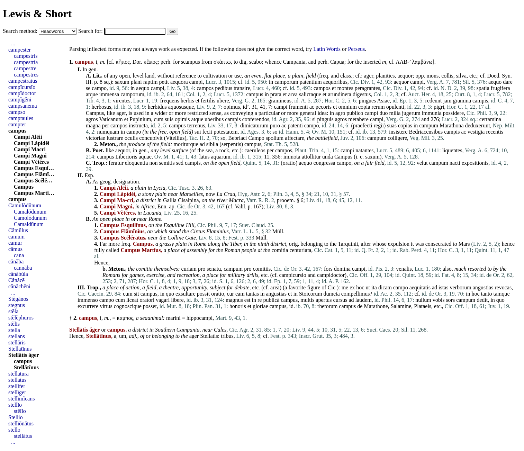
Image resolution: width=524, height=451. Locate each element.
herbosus (101, 107)
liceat (132, 300)
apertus (324, 300)
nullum (423, 300)
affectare (294, 138)
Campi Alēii (28, 137)
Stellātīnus (20, 349)
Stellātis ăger (23, 355)
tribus (227, 336)
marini (173, 318)
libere (177, 300)
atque (92, 94)
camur (15, 243)
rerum (378, 107)
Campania (294, 62)
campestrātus (22, 81)
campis (480, 100)
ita (374, 287)
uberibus (214, 119)
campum (428, 125)
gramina (462, 100)
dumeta (332, 294)
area (275, 287)
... (13, 43)
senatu (214, 269)
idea (322, 113)
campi (196, 82)
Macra (236, 200)
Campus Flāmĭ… (34, 174)
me (345, 287)
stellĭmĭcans (21, 399)
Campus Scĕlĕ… (33, 180)
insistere (398, 132)
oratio (289, 163)
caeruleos (254, 150)
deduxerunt (477, 125)
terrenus (196, 125)
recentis (494, 132)
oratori (147, 300)
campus (254, 94)
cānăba (16, 261)
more (180, 113)
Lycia (159, 188)
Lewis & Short (37, 13)
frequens (169, 100)
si (314, 119)
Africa (148, 206)
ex (352, 287)
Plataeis (422, 306)
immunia (432, 113)
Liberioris (126, 157)
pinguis (325, 119)
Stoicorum (310, 294)
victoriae (95, 138)
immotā (291, 157)
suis (169, 119)
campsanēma (22, 106)
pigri (439, 107)
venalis (404, 269)
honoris (237, 306)
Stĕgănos (18, 299)
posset (150, 306)
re (260, 300)
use (238, 76)
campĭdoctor (22, 93)
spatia (482, 88)
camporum (286, 82)
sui (198, 132)
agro (340, 113)
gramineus (279, 100)
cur (230, 294)
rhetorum (327, 306)
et (334, 88)
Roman (232, 250)
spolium (275, 138)
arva (293, 94)
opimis (182, 119)
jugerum (411, 113)
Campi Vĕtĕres (31, 162)
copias (405, 125)
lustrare (115, 138)
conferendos (255, 119)
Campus (95, 113)
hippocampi (200, 318)
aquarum (221, 157)
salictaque (310, 94)
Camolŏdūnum (30, 218)
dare (508, 82)
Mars (464, 244)
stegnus (16, 305)
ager (368, 76)
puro (275, 125)
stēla (13, 311)
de (359, 306)
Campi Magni (30, 156)
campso (16, 112)
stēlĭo (20, 411)
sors (450, 300)
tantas (252, 294)
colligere (397, 138)
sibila (212, 144)
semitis (166, 163)
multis (307, 300)
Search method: (21, 31)
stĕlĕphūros (21, 318)
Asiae (383, 100)
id (245, 107)
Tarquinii (348, 244)
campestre (25, 68)
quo (170, 294)
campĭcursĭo (21, 87)
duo (383, 113)
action (132, 287)
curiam (189, 269)
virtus (106, 306)
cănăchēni (19, 286)
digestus (362, 94)
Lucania (152, 213)
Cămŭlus (18, 230)
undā (327, 157)
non (153, 163)
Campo (256, 138)
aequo (495, 82)
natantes (364, 150)
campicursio (292, 275)
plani (136, 82)
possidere (453, 113)
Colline (176, 238)
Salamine (401, 306)
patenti (295, 125)
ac (311, 107)
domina (342, 269)
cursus (340, 300)
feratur (116, 163)
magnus (234, 300)
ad (202, 144)
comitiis (262, 269)
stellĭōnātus (21, 423)
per (105, 125)
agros (92, 119)
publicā (271, 300)
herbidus (157, 107)
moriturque (186, 144)
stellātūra (18, 374)
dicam (385, 287)
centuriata (300, 250)
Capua (337, 62)
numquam (108, 132)
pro (201, 269)
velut (422, 163)
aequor (405, 76)
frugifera (500, 88)
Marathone (376, 306)
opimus (232, 107)
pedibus (223, 88)
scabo (255, 62)
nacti (455, 163)
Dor (137, 62)
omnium (347, 107)
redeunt (433, 100)
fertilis (208, 100)
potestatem (225, 132)
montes (345, 88)
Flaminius (217, 231)
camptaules (20, 118)
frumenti (298, 107)
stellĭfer (16, 386)
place (279, 76)
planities (385, 76)
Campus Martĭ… (34, 193)
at (260, 250)
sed (179, 163)
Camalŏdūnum (30, 212)
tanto (486, 294)
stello (14, 430)
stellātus (17, 380)
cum (159, 119)
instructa (138, 125)
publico (354, 113)
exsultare (185, 294)
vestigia (476, 132)
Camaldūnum (29, 224)
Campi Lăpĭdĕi (31, 143)
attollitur (311, 157)
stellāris (17, 342)
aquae (144, 157)
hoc (360, 287)
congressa (324, 163)
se (88, 88)
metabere (358, 119)
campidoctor (331, 275)
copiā (364, 107)
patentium (311, 82)
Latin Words (327, 49)
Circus (197, 231)
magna (93, 125)
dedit (482, 300)
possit (203, 294)
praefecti (362, 125)
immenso (88, 300)
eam (240, 294)
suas (392, 125)
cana (19, 255)
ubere (223, 100)
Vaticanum (111, 119)
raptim (150, 82)
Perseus (356, 49)
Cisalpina (188, 200)
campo (99, 88)
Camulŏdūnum (24, 205)
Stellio (15, 417)
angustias (483, 287)
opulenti (395, 107)
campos (205, 88)
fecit (207, 132)
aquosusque (181, 107)
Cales (220, 330)
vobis (439, 300)
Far (103, 244)
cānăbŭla (18, 274)
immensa (109, 94)
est (247, 300)
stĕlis (14, 324)
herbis (187, 100)
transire (242, 88)
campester (19, 50)
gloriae (260, 306)
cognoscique (128, 306)
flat (267, 76)
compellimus (355, 294)
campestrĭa (26, 62)
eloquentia (136, 163)
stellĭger (17, 392)
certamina (490, 119)
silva (461, 76)
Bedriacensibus (426, 132)
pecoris (324, 107)
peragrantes (367, 88)
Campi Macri (30, 149)
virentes (121, 100)
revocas (503, 287)
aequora (179, 82)
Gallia (170, 200)
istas (443, 287)
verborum (460, 287)
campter (17, 124)
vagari (163, 300)
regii (379, 125)
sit (136, 294)
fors (328, 269)
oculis (131, 138)
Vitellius (175, 138)
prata (275, 94)
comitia (279, 250)
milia (394, 113)
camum (16, 237)
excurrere (88, 306)
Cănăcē (16, 280)
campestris (25, 56)
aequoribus (335, 82)
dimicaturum (254, 125)
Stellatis (209, 336)
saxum (122, 82)
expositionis (475, 163)
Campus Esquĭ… (34, 168)
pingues (367, 100)
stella (14, 330)
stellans (16, 336)
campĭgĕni (19, 99)
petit (164, 82)
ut (367, 287)
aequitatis (420, 287)
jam (447, 100)
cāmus (15, 249)
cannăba (23, 268)
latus (204, 157)
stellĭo (15, 405)
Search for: (91, 31)
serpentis (231, 144)
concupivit (151, 138)
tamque (502, 294)
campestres (26, 75)
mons (432, 76)
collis (447, 76)
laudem (363, 300)
